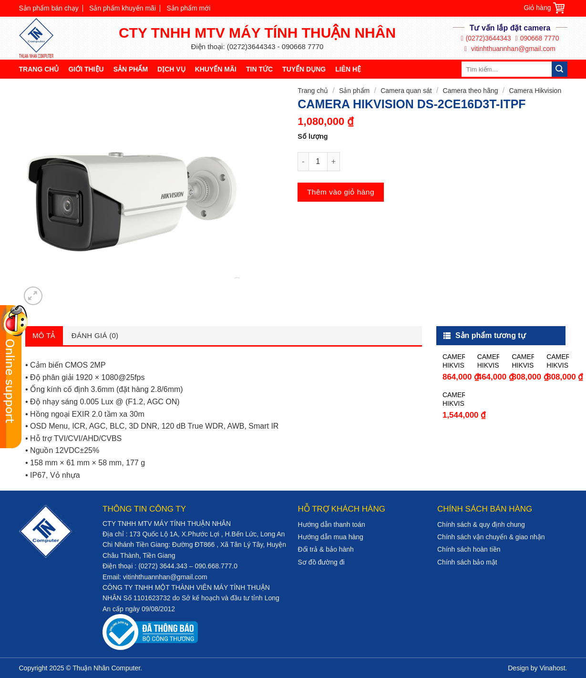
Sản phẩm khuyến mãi (122, 8)
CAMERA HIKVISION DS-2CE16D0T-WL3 (453, 399)
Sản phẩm (130, 69)
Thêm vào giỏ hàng (340, 192)
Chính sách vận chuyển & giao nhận (491, 537)
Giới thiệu (85, 69)
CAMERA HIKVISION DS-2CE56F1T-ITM (453, 361)
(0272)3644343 (486, 38)
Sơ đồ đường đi (321, 562)
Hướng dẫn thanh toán (331, 524)
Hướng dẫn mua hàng (330, 537)
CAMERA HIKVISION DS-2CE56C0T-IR (488, 361)
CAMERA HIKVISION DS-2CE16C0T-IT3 (557, 361)
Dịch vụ (171, 69)
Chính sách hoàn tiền (469, 549)
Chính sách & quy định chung (481, 524)
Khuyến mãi (215, 69)
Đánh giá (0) (95, 335)
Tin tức (259, 69)
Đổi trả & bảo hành (326, 549)
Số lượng (313, 136)
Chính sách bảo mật (467, 562)
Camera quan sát (406, 90)
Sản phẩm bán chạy (49, 8)
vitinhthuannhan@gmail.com (509, 48)
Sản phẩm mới (188, 8)
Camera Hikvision (535, 90)
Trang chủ (39, 69)
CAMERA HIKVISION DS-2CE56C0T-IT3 (523, 361)
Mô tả (44, 335)
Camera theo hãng (470, 90)
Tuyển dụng (304, 69)
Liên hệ (348, 69)
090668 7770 (537, 38)
